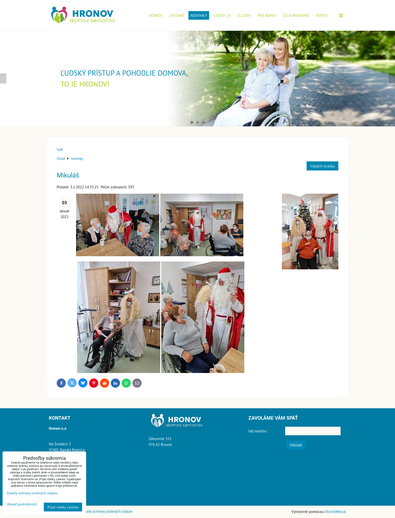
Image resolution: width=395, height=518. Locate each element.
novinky (198, 15)
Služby (244, 15)
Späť (60, 149)
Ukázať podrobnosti (22, 504)
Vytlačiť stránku (322, 165)
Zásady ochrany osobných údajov (107, 511)
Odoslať (296, 444)
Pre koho (266, 15)
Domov (155, 15)
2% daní (176, 15)
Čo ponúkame (296, 15)
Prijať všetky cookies (63, 507)
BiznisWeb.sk (335, 511)
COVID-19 (222, 15)
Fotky (321, 15)
